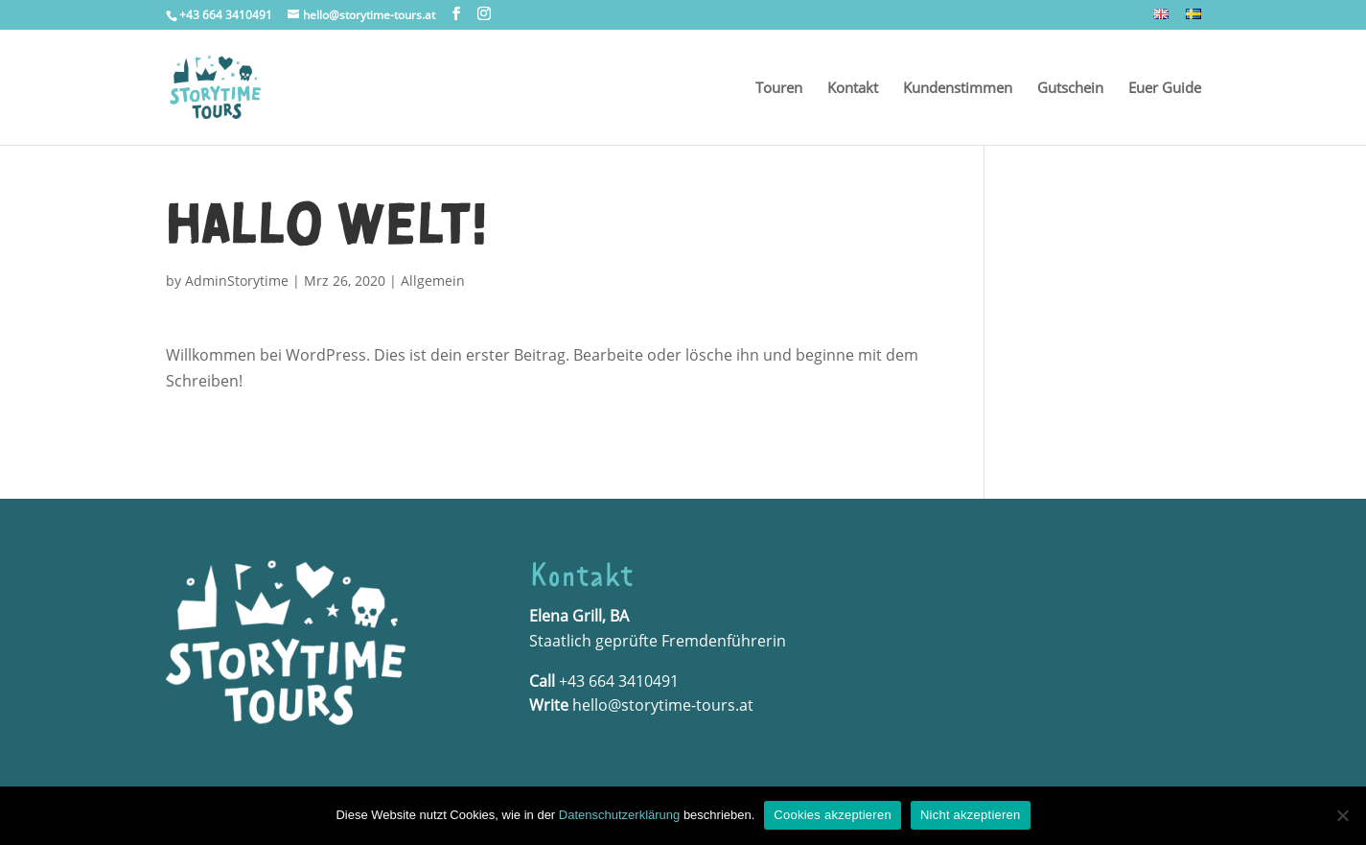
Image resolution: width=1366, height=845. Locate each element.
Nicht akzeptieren (970, 815)
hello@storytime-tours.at (662, 705)
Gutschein (1070, 89)
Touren (778, 89)
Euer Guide (1164, 89)
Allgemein (433, 280)
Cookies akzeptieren (832, 815)
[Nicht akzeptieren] (1342, 815)
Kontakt (852, 89)
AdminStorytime (237, 280)
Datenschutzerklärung (619, 815)
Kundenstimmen (957, 89)
